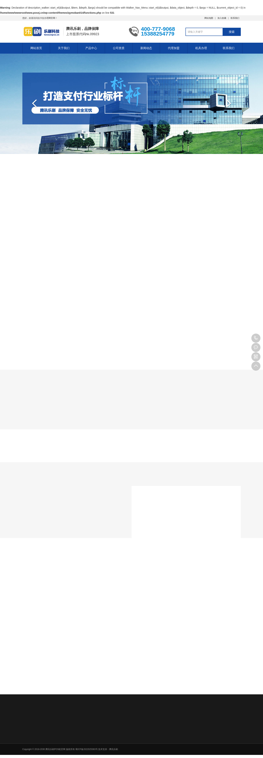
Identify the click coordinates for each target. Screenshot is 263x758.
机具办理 (201, 48)
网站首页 (36, 48)
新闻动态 (146, 48)
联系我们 (235, 18)
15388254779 (255, 338)
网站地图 (208, 18)
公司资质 (118, 48)
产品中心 (91, 48)
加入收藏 (221, 18)
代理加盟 (173, 48)
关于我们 (64, 48)
